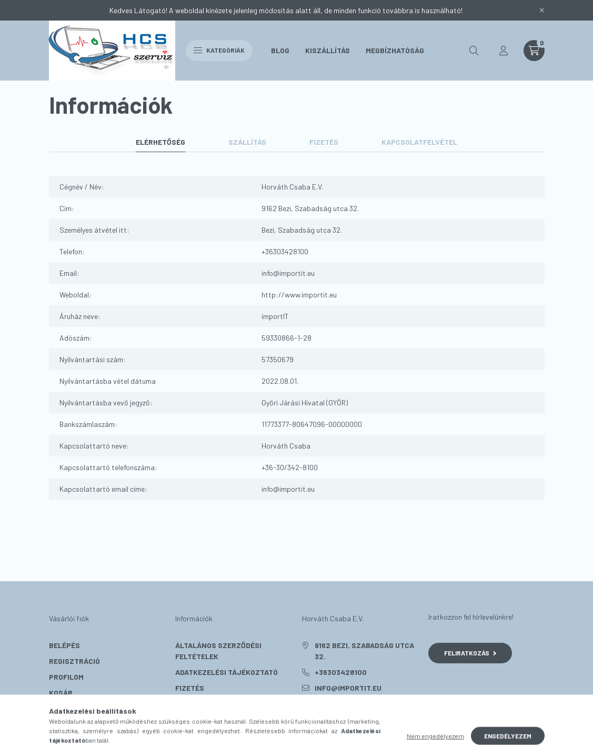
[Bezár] (542, 10)
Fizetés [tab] (323, 141)
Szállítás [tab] (247, 141)
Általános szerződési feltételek (218, 651)
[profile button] (503, 50)
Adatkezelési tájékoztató (226, 672)
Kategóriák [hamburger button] (219, 50)
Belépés (64, 645)
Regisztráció (74, 661)
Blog (280, 50)
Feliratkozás (470, 653)
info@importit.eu (288, 272)
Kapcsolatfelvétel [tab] (419, 141)
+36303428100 (285, 251)
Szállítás (194, 703)
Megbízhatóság (395, 50)
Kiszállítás (327, 50)
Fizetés (189, 687)
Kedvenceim (71, 708)
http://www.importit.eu (299, 294)
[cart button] (534, 50)
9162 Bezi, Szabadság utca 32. (364, 651)
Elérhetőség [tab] (160, 141)
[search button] (474, 50)
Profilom (66, 676)
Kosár (61, 692)
